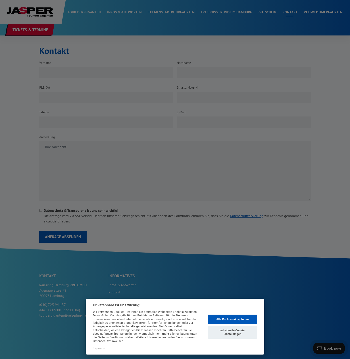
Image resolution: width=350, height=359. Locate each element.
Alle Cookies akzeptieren (232, 319)
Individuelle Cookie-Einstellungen (232, 332)
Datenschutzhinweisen (108, 341)
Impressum (99, 348)
